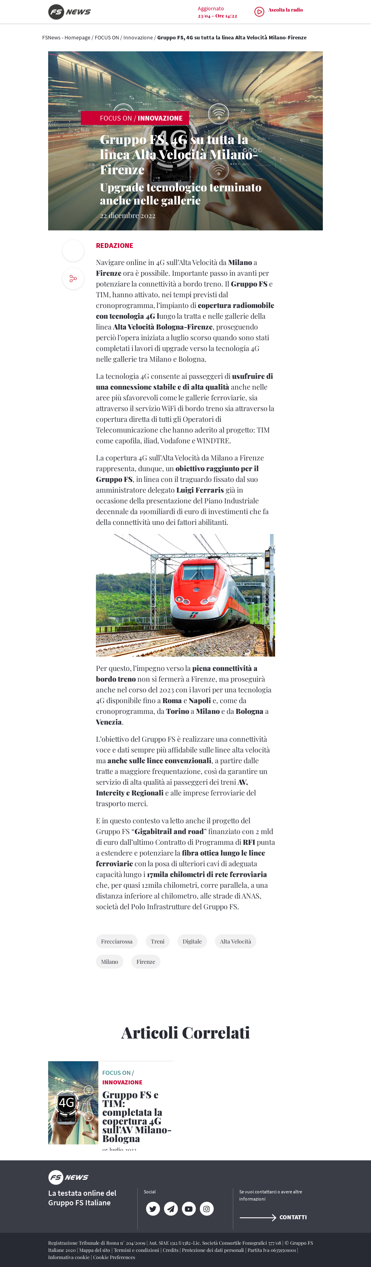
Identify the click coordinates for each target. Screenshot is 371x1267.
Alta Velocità (235, 941)
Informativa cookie (69, 1257)
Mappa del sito (95, 1250)
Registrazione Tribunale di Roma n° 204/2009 (97, 1243)
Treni (157, 941)
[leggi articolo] (73, 1102)
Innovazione (138, 37)
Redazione (114, 245)
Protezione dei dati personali (213, 1250)
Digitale (192, 941)
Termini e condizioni (137, 1250)
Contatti (273, 1217)
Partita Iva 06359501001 (272, 1250)
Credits (171, 1250)
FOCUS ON (107, 37)
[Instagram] (206, 1209)
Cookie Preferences (114, 1257)
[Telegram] (171, 1209)
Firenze (146, 961)
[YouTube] (188, 1209)
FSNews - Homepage (66, 37)
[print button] (73, 250)
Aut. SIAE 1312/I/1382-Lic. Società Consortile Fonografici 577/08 (215, 1243)
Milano (109, 961)
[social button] (73, 278)
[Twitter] (153, 1209)
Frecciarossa (117, 941)
